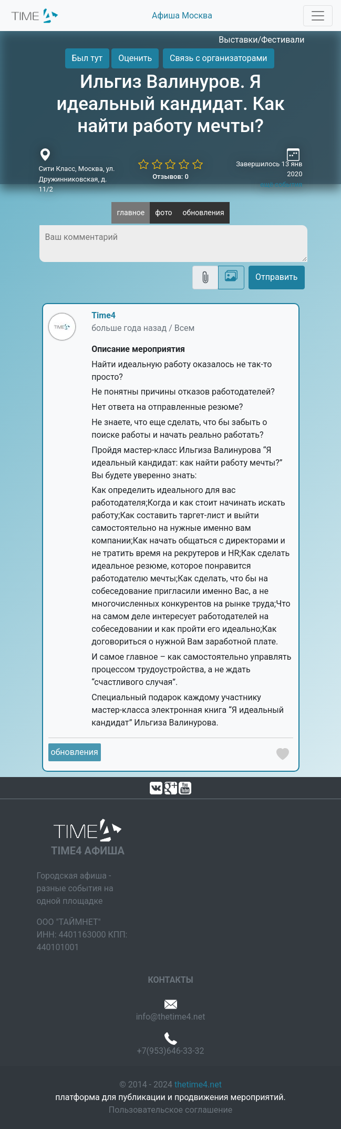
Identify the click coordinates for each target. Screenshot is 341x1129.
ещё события (281, 184)
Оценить (135, 58)
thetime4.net (198, 1085)
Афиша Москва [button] (182, 16)
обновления (203, 212)
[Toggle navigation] (318, 15)
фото (163, 212)
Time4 (103, 315)
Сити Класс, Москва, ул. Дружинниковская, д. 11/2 (77, 179)
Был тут (87, 58)
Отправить (276, 277)
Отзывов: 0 (170, 176)
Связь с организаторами (218, 58)
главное (130, 212)
